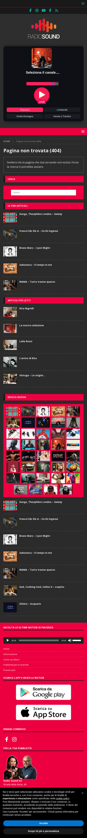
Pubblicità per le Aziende (16, 664)
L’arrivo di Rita (28, 358)
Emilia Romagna (25, 116)
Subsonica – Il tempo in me (35, 264)
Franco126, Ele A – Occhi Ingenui (38, 230)
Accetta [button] (43, 823)
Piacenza (25, 110)
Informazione (10, 654)
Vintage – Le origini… (32, 375)
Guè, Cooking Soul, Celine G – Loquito (41, 586)
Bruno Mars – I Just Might (34, 247)
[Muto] (69, 640)
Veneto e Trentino (62, 116)
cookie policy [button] (62, 798)
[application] (43, 640)
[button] (82, 3)
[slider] (39, 640)
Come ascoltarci (11, 659)
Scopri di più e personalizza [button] (43, 831)
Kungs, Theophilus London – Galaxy (40, 214)
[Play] (7, 640)
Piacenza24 (9, 670)
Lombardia (62, 110)
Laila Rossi (25, 341)
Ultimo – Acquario (30, 603)
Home (6, 648)
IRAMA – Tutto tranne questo (37, 281)
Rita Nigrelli (26, 308)
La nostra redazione (31, 325)
